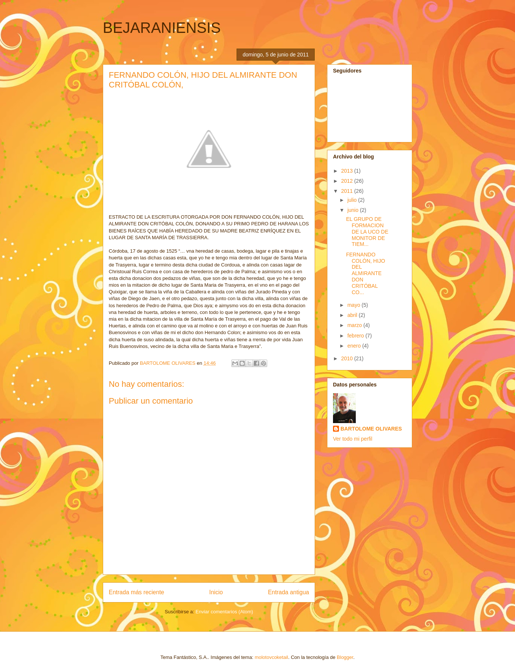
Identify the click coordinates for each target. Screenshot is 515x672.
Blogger (345, 657)
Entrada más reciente (136, 592)
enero (354, 346)
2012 (347, 181)
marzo (355, 325)
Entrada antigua (288, 592)
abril (352, 315)
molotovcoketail (271, 657)
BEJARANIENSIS (162, 27)
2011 (347, 191)
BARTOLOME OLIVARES (371, 429)
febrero (356, 336)
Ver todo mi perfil (352, 439)
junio (353, 210)
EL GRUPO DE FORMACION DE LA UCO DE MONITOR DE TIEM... (367, 231)
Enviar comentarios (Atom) (224, 611)
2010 (347, 358)
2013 (347, 171)
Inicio (216, 592)
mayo (354, 305)
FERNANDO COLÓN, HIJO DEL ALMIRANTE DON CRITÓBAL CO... (365, 273)
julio (352, 200)
